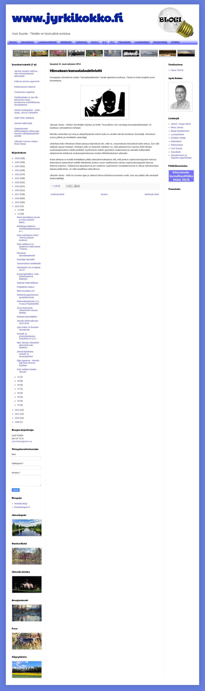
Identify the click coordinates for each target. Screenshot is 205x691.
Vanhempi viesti (151, 194)
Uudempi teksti (57, 194)
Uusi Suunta (176, 148)
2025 (17, 162)
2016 (17, 198)
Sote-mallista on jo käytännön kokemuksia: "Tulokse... (28, 246)
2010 (17, 418)
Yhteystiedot (124, 42)
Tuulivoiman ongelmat (24, 92)
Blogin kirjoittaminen (180, 131)
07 (18, 389)
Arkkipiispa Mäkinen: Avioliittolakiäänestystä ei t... (28, 228)
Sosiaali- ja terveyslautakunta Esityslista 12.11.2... (27, 336)
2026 (17, 158)
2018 (17, 190)
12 (18, 210)
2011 (17, 414)
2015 (17, 202)
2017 (17, 194)
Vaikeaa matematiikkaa (27, 283)
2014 (17, 206)
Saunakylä (176, 152)
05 (18, 397)
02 (18, 405)
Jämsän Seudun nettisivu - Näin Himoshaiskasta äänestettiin (26, 73)
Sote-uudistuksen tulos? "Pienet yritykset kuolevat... (28, 237)
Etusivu (13, 42)
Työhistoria (81, 42)
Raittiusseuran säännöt (24, 87)
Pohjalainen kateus (25, 287)
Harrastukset (27, 42)
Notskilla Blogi (20, 503)
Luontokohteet (142, 42)
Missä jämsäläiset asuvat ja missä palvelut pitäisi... (28, 219)
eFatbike (175, 42)
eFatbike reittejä (178, 138)
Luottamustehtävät (47, 42)
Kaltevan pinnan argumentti (26, 81)
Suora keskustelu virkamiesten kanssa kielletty (27, 310)
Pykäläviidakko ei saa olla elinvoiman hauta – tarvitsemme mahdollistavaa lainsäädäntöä (27, 101)
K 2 (104, 42)
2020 (17, 182)
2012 (17, 410)
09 (18, 381)
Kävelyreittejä (160, 42)
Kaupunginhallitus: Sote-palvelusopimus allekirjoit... (28, 276)
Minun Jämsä (177, 127)
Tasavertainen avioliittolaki (29, 263)
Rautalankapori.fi (22, 507)
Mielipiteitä (66, 42)
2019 (17, 186)
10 (18, 377)
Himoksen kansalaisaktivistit (26, 254)
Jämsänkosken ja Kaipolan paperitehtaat (181, 156)
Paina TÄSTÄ (177, 70)
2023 (17, 170)
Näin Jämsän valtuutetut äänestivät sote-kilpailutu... (28, 345)
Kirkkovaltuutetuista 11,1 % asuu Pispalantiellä (28, 302)
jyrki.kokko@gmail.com (22, 441)
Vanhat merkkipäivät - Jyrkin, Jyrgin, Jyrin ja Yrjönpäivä (27, 111)
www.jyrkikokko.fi (67, 17)
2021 (17, 178)
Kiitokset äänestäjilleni (27, 317)
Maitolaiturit (176, 141)
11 (18, 214)
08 (18, 385)
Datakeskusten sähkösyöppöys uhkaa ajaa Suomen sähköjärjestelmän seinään (26, 132)
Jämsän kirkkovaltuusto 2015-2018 (27, 322)
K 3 (112, 42)
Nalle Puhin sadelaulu (24, 118)
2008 (17, 422)
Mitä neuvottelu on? (26, 291)
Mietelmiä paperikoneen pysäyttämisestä (28, 296)
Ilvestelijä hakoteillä (26, 259)
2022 (17, 174)
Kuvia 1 (95, 42)
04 (18, 401)
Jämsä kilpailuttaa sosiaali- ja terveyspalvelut (25, 354)
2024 (17, 166)
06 (18, 393)
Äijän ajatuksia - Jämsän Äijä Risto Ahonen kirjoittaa (28, 363)
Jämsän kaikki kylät (23, 123)
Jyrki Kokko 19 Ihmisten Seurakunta (28, 328)
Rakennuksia (177, 145)
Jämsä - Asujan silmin (181, 124)
